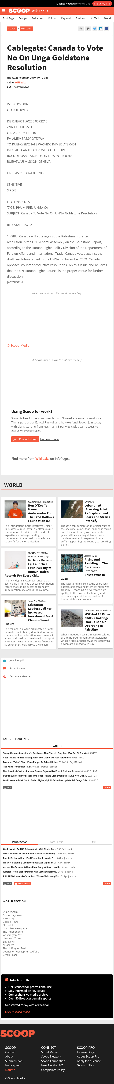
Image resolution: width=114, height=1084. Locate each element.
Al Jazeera (8, 945)
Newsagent (12, 1065)
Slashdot (8, 925)
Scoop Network (51, 1056)
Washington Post (12, 935)
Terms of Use (85, 1065)
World (107, 18)
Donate (10, 1069)
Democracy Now (12, 915)
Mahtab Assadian (49, 767)
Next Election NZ (52, 1065)
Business (80, 18)
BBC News (9, 941)
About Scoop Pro (88, 1056)
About (9, 1056)
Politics (52, 18)
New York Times (12, 938)
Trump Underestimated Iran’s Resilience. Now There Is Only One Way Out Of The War (45, 753)
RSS (7, 787)
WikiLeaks (26, 28)
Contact (10, 1052)
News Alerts (22, 883)
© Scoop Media (15, 1078)
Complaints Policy (53, 1069)
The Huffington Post (14, 948)
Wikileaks (20, 82)
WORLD (13, 484)
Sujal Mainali (76, 762)
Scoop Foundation (53, 1061)
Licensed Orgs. (86, 1052)
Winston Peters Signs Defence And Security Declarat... (30, 872)
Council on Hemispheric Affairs (21, 951)
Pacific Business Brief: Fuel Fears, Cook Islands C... (29, 858)
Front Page (8, 18)
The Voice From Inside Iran (16, 767)
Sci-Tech (94, 18)
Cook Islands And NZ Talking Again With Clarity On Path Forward (35, 758)
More (107, 787)
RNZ (81, 758)
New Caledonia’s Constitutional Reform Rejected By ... (30, 853)
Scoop (11, 28)
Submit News (14, 1061)
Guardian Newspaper (15, 928)
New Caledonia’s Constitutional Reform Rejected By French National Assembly (42, 771)
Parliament (37, 18)
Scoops (23, 18)
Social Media (49, 1052)
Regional (66, 18)
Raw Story (8, 918)
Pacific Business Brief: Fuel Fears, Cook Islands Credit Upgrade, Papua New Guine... (45, 776)
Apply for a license (89, 1061)
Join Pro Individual (25, 439)
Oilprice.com (10, 911)
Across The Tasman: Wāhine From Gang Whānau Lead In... (32, 867)
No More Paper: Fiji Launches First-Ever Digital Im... (29, 863)
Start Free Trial (102, 3)
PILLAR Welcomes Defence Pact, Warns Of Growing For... (31, 876)
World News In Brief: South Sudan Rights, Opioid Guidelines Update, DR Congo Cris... (46, 780)
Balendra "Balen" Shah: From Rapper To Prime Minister (30, 762)
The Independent (13, 931)
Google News (10, 921)
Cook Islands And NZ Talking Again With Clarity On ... (29, 849)
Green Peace (10, 954)
